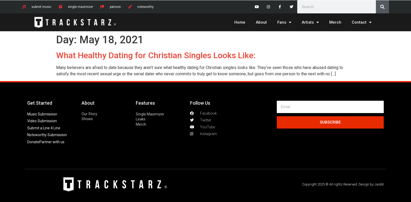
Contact (361, 22)
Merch (335, 22)
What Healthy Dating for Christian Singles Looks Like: (156, 55)
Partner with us (51, 142)
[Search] (382, 6)
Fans (284, 22)
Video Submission (42, 121)
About (261, 22)
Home (239, 22)
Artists (310, 22)
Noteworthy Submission (47, 135)
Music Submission (42, 114)
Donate (33, 142)
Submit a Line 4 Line (43, 128)
